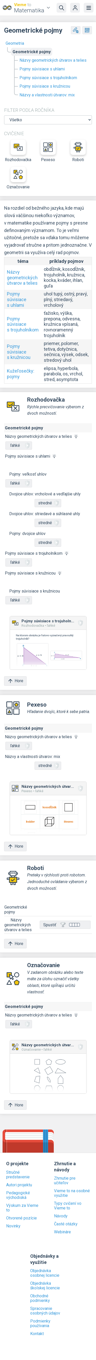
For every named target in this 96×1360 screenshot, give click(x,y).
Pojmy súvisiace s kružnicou (44, 86)
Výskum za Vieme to (22, 1208)
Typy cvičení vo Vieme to (67, 1205)
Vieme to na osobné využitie (72, 1193)
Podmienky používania (40, 1323)
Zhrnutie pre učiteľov (65, 1180)
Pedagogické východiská (18, 1195)
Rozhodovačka (18, 151)
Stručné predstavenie (18, 1174)
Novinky (13, 1226)
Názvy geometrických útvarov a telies (53, 60)
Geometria (15, 43)
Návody (61, 1216)
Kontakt (37, 1333)
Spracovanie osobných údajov (45, 1311)
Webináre (62, 1232)
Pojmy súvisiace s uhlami (42, 69)
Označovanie (18, 178)
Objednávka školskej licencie (45, 1285)
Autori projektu (19, 1185)
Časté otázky (66, 1224)
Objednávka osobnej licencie (44, 1273)
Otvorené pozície (21, 1218)
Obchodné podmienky (40, 1298)
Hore (15, 681)
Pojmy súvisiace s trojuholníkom (48, 77)
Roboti (78, 151)
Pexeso (48, 151)
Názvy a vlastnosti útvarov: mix (47, 94)
